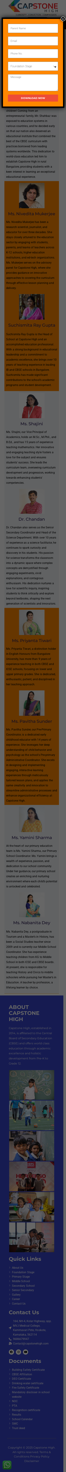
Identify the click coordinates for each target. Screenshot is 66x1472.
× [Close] (63, 19)
